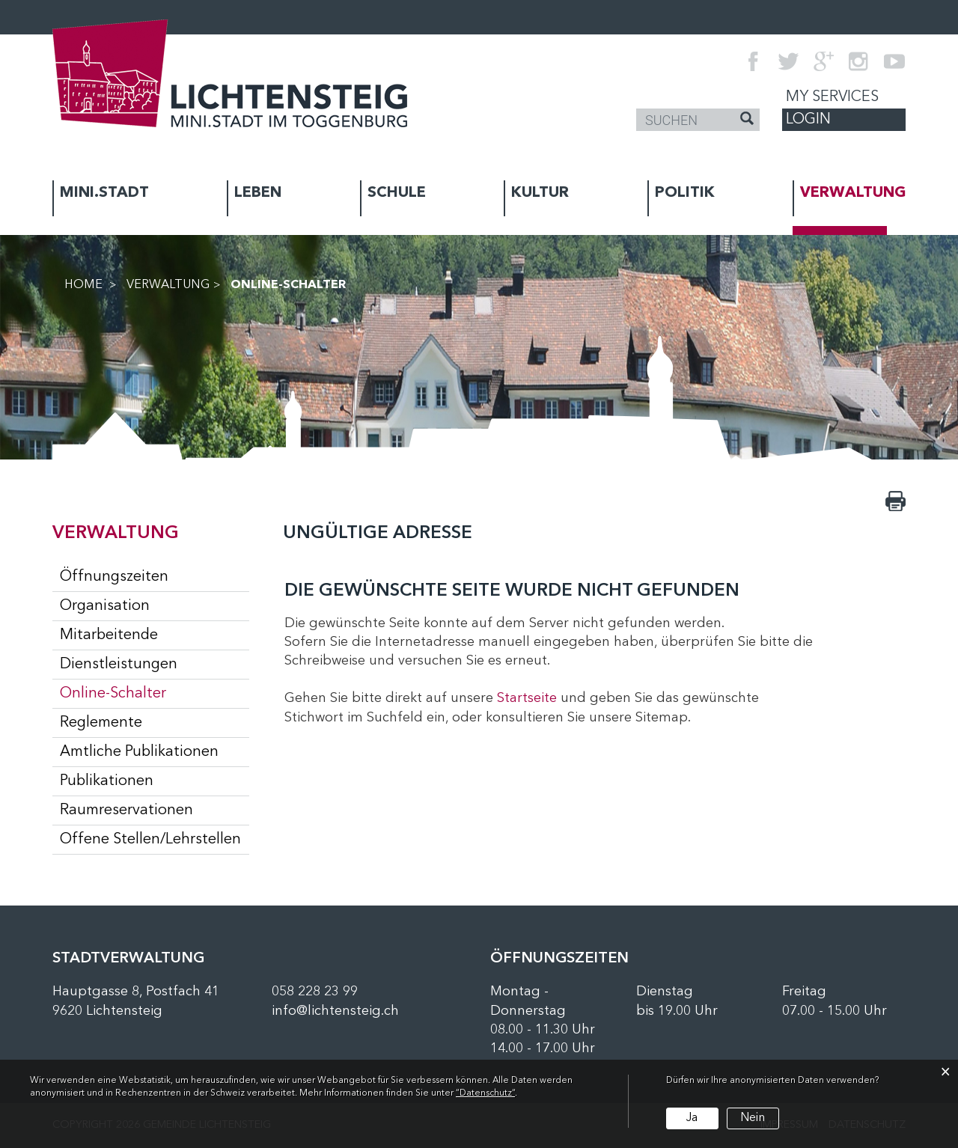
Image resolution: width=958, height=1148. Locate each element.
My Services (832, 97)
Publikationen (106, 781)
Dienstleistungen (118, 664)
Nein (752, 1118)
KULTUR (540, 193)
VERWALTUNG (853, 193)
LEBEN (257, 193)
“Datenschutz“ (485, 1093)
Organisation (105, 606)
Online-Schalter (154, 693)
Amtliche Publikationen (139, 752)
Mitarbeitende (109, 635)
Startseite (527, 698)
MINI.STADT (104, 193)
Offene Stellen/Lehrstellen (150, 839)
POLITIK (685, 193)
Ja (692, 1118)
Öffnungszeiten (114, 577)
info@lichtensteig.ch (335, 1011)
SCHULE (396, 193)
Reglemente (101, 722)
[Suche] (747, 120)
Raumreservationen (126, 810)
